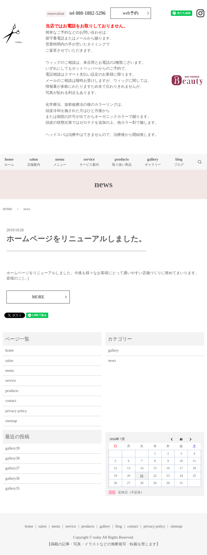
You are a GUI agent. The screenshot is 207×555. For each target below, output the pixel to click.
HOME (7, 209)
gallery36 (12, 478)
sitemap (11, 421)
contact (10, 401)
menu (59, 162)
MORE (38, 297)
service (89, 162)
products (122, 162)
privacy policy (16, 411)
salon (33, 162)
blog (179, 162)
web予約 (131, 13)
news (112, 361)
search (203, 162)
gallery (153, 162)
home (9, 162)
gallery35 (12, 488)
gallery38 (12, 458)
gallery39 (12, 448)
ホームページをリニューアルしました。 (76, 239)
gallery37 (12, 468)
